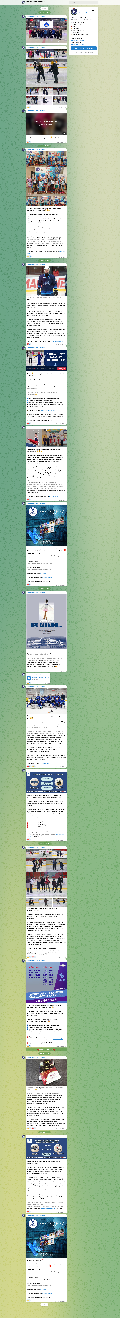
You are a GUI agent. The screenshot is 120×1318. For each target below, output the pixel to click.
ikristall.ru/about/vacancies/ (79, 44)
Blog (81, 52)
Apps (85, 52)
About (76, 52)
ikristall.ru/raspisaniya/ (77, 40)
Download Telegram (84, 48)
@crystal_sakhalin (84, 13)
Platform (90, 52)
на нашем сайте (53, 496)
